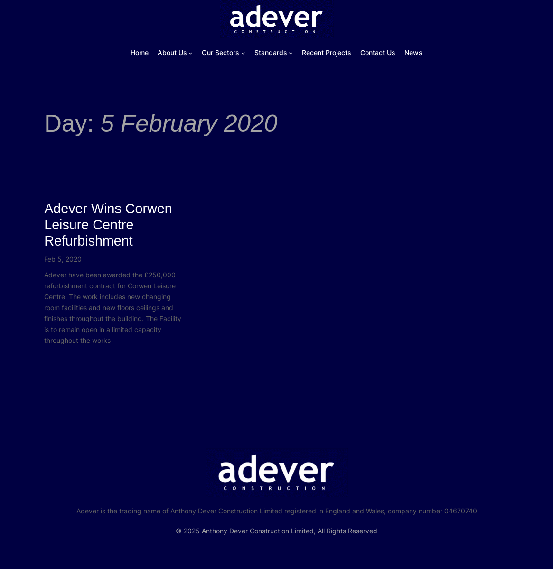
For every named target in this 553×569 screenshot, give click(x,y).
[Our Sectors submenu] (243, 53)
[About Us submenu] (190, 53)
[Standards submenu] (291, 53)
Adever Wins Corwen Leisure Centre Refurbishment (108, 225)
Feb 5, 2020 (63, 259)
